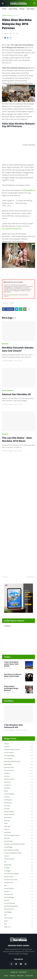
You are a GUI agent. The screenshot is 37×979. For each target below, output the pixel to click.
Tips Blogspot (18, 800)
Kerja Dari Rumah (18, 779)
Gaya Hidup (13, 9)
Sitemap (12, 976)
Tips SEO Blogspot (18, 794)
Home (4, 9)
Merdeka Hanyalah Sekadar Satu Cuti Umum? (18, 349)
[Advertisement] (18, 515)
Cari (34, 3)
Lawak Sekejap (18, 841)
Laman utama (6, 15)
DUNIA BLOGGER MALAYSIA (18, 762)
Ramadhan (18, 788)
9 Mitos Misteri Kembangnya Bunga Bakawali (11, 688)
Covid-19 (18, 829)
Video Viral (18, 927)
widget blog (18, 865)
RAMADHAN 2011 (18, 909)
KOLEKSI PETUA (18, 883)
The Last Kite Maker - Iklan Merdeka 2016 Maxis (17, 439)
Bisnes (18, 921)
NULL (18, 886)
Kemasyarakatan (18, 888)
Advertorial (18, 782)
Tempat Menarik (18, 770)
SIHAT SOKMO (18, 918)
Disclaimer (14, 295)
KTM (18, 915)
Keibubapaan (18, 803)
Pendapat (18, 868)
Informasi (18, 838)
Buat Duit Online (18, 767)
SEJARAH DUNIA (18, 877)
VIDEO (12, 303)
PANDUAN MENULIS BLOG (18, 750)
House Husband (7, 390)
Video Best (18, 826)
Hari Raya (18, 797)
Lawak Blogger (18, 847)
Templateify (22, 972)
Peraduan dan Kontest (18, 880)
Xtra (18, 862)
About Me (20, 976)
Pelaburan (18, 821)
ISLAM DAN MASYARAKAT (18, 874)
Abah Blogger (18, 912)
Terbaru (5, 577)
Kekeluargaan (18, 764)
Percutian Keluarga (18, 903)
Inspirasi (18, 856)
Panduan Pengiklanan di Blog (18, 853)
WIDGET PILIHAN (18, 815)
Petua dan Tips (18, 894)
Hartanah (18, 809)
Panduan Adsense (18, 859)
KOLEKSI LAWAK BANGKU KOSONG (18, 844)
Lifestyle (18, 744)
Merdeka (15, 15)
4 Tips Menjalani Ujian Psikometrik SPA (13, 726)
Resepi (22, 9)
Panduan (18, 747)
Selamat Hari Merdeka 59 (16, 394)
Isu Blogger (18, 871)
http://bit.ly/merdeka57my (12, 229)
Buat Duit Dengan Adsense (18, 835)
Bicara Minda (18, 818)
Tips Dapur (31, 9)
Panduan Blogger (18, 897)
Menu (2, 3)
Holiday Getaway (18, 812)
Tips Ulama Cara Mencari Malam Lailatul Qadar (13, 675)
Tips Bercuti (18, 785)
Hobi (18, 924)
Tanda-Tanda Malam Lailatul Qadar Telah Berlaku (11, 664)
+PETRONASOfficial (28, 190)
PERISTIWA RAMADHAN (18, 906)
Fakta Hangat (18, 759)
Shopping (18, 773)
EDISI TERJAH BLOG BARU (18, 850)
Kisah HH (18, 900)
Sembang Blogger (18, 756)
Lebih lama (30, 577)
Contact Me (29, 976)
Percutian (18, 776)
